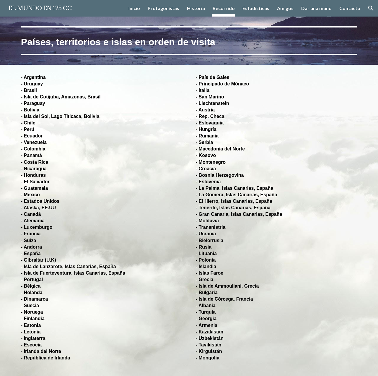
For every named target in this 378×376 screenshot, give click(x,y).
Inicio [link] (134, 8)
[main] (189, 41)
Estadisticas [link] (255, 8)
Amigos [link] (285, 8)
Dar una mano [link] (316, 8)
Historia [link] (196, 8)
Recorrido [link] (224, 8)
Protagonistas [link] (163, 8)
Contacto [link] (349, 8)
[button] (371, 8)
